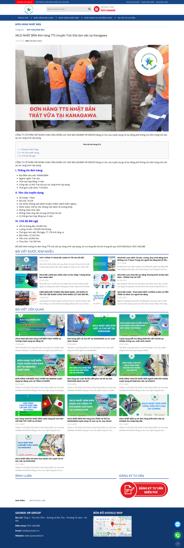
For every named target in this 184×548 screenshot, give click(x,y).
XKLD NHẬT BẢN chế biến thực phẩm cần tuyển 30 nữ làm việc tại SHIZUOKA (39, 459)
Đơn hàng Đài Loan (43, 17)
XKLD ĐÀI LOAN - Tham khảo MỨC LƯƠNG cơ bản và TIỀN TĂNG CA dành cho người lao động (142, 293)
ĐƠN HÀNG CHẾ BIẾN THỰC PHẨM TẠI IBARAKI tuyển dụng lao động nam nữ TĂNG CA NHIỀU (38, 379)
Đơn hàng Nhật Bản (69, 17)
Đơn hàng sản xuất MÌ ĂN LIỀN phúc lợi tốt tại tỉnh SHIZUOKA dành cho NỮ (89, 379)
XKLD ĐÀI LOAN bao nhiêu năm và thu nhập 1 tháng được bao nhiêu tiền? (65, 276)
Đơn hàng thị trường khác (98, 17)
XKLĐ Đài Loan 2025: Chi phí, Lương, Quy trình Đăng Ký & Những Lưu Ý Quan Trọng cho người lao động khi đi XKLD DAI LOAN (142, 258)
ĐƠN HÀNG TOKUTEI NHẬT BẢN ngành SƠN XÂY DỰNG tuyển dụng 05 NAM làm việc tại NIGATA (143, 379)
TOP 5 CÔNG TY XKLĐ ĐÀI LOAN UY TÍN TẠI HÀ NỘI (61, 257)
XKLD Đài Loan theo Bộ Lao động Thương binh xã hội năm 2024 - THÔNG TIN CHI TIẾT (143, 276)
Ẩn (99, 144)
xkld (43, 500)
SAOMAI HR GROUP (24, 2)
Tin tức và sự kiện (126, 17)
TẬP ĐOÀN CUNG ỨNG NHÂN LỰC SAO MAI (52, 2)
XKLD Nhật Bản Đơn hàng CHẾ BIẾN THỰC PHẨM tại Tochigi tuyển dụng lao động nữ (38, 339)
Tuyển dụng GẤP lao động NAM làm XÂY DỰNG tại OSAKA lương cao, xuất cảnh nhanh (141, 339)
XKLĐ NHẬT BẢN (147, 2)
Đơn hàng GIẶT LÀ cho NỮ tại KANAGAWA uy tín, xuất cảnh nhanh (91, 339)
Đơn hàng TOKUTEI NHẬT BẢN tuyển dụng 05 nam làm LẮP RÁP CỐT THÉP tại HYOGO (39, 419)
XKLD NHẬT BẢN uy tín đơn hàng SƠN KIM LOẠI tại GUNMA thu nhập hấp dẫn (141, 419)
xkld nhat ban (35, 500)
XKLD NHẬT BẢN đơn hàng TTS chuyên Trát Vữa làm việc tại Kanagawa (61, 35)
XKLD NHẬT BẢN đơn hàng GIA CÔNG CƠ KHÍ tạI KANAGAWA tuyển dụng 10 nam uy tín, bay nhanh (89, 419)
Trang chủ (23, 17)
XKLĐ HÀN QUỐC (133, 2)
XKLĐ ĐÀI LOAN (162, 2)
